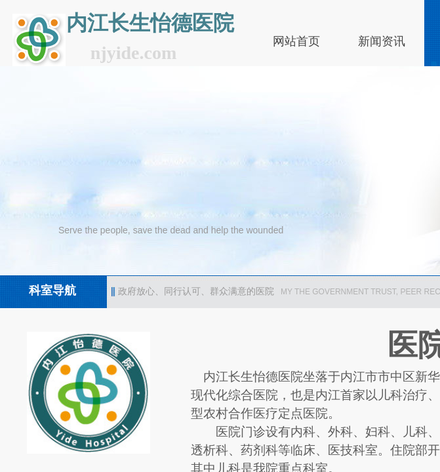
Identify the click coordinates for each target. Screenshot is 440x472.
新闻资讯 (381, 41)
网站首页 (296, 41)
